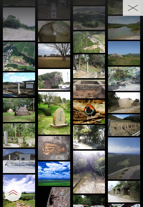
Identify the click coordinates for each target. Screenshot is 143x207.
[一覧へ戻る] (133, 8)
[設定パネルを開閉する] (13, 192)
